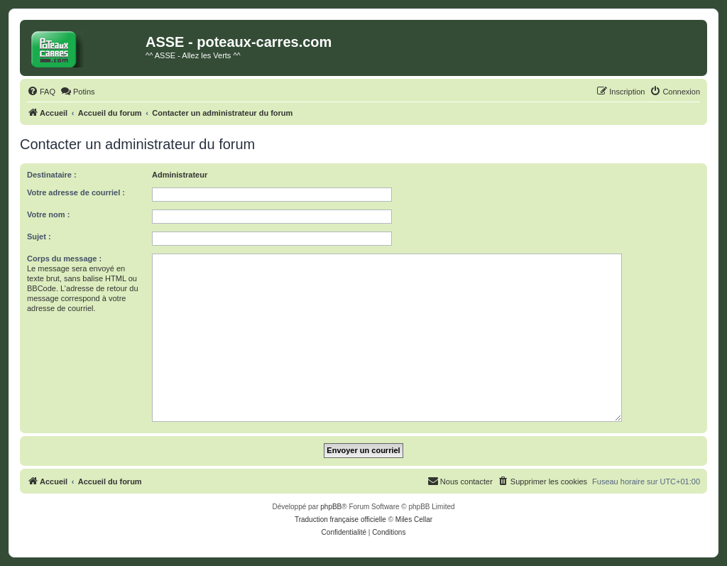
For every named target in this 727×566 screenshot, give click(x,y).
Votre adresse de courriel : (76, 192)
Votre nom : (48, 214)
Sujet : (39, 236)
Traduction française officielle (340, 519)
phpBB (330, 507)
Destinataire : (52, 174)
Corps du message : (64, 258)
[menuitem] (41, 91)
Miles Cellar (413, 519)
